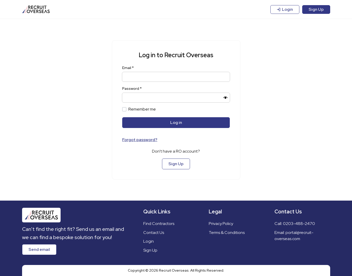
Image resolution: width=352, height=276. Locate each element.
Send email (39, 249)
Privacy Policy (221, 223)
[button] (225, 98)
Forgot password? (139, 139)
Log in (176, 122)
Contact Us (153, 232)
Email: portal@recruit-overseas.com (293, 235)
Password (132, 88)
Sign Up (316, 9)
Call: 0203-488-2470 (294, 223)
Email (128, 67)
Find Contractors (158, 223)
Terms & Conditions (227, 232)
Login (285, 9)
